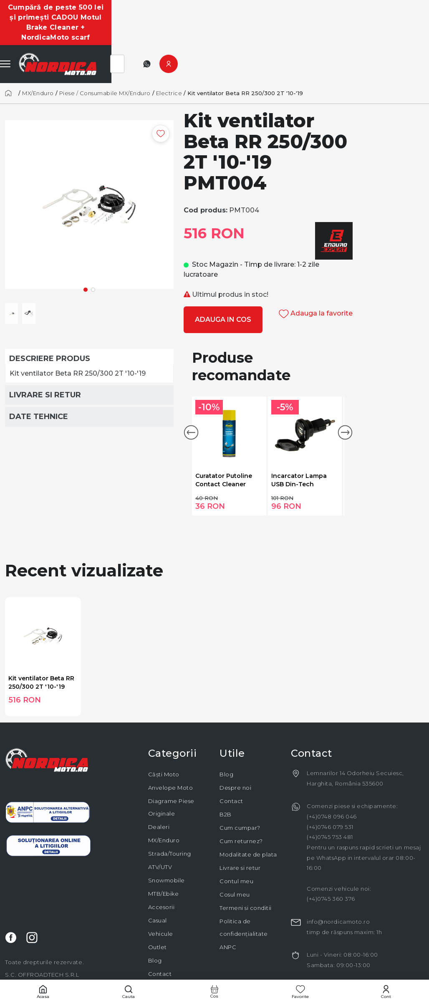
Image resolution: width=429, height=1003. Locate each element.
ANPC (228, 917)
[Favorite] (300, 991)
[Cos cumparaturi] (214, 991)
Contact (160, 943)
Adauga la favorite (316, 283)
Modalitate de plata (248, 824)
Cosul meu (235, 864)
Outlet (157, 917)
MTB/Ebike (163, 863)
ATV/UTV (160, 837)
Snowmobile (166, 850)
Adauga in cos (223, 289)
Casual (157, 890)
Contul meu (236, 851)
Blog (155, 930)
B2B (226, 784)
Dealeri (159, 796)
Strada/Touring (169, 823)
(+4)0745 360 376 (331, 868)
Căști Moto (163, 744)
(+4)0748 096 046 (331, 786)
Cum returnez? (241, 811)
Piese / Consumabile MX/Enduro (105, 63)
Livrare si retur (240, 837)
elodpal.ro (281, 971)
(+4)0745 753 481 (330, 806)
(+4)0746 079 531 (330, 796)
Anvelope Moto (170, 757)
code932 (350, 971)
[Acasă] (11, 63)
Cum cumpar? (240, 797)
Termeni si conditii (246, 877)
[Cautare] (129, 991)
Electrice (169, 63)
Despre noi (235, 757)
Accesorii (161, 877)
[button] (191, 402)
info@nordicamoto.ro (338, 891)
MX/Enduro (38, 63)
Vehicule (160, 903)
